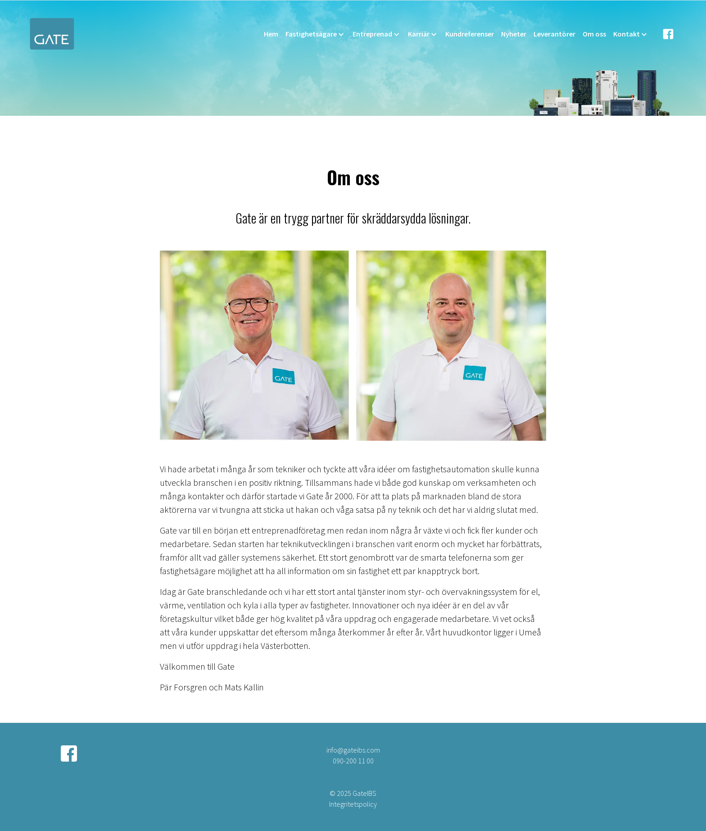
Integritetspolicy (353, 803)
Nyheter (513, 33)
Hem (271, 33)
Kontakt (630, 34)
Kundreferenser (469, 33)
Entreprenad (377, 34)
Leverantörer (554, 33)
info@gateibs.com (353, 749)
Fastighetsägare (315, 34)
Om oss (594, 33)
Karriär (423, 34)
